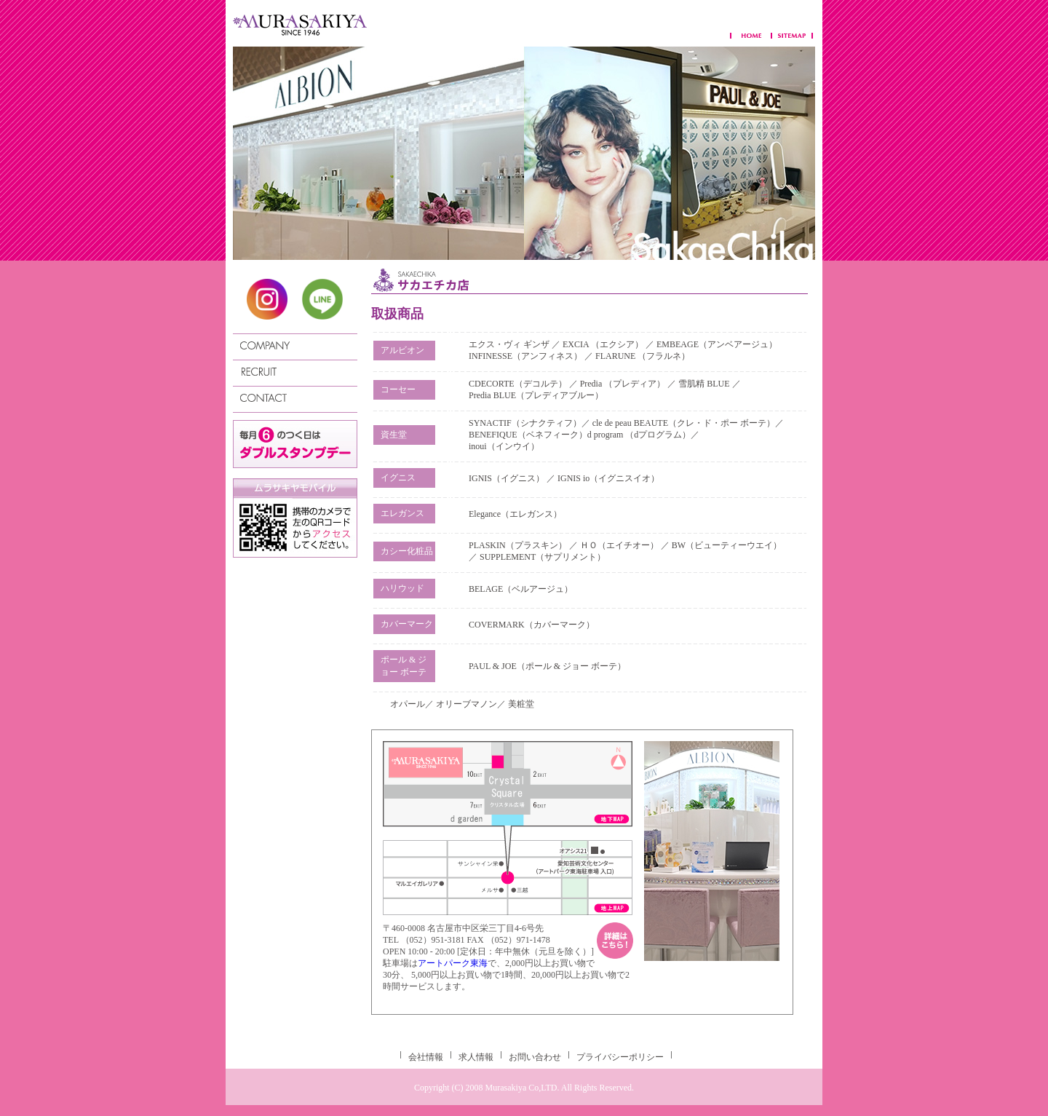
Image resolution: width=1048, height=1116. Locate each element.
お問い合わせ (535, 1057)
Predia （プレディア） (623, 384)
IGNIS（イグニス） (506, 478)
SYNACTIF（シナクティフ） (525, 423)
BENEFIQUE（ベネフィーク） (528, 435)
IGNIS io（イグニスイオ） (608, 478)
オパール (407, 704)
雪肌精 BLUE (704, 384)
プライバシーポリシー (620, 1057)
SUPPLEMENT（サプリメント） (543, 557)
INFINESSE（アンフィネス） (525, 356)
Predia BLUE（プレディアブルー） (536, 395)
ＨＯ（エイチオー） (619, 545)
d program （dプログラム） (639, 435)
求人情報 (475, 1057)
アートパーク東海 (453, 963)
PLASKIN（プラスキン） (518, 545)
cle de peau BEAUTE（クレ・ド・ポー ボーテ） (683, 423)
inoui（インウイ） (504, 446)
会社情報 (425, 1057)
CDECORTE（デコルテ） (518, 384)
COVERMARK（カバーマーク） (532, 625)
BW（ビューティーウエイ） (727, 545)
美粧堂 (521, 704)
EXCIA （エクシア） (604, 344)
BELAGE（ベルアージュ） (521, 589)
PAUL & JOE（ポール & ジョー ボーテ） (547, 666)
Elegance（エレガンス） (515, 514)
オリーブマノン (466, 704)
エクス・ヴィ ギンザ (510, 344)
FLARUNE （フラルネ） (642, 356)
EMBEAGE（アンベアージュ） (716, 344)
